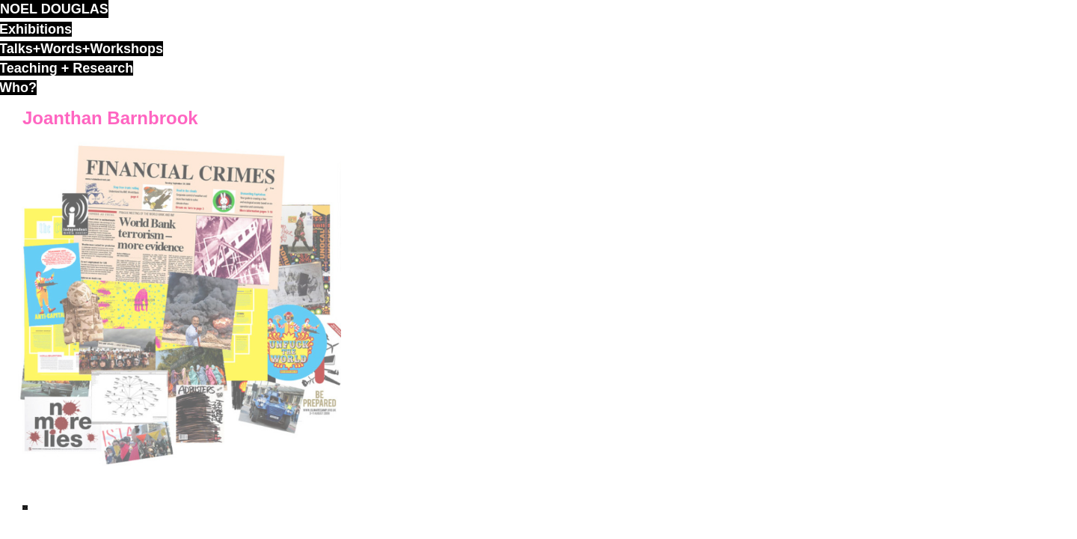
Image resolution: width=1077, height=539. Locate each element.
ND (25, 507)
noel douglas (54, 8)
